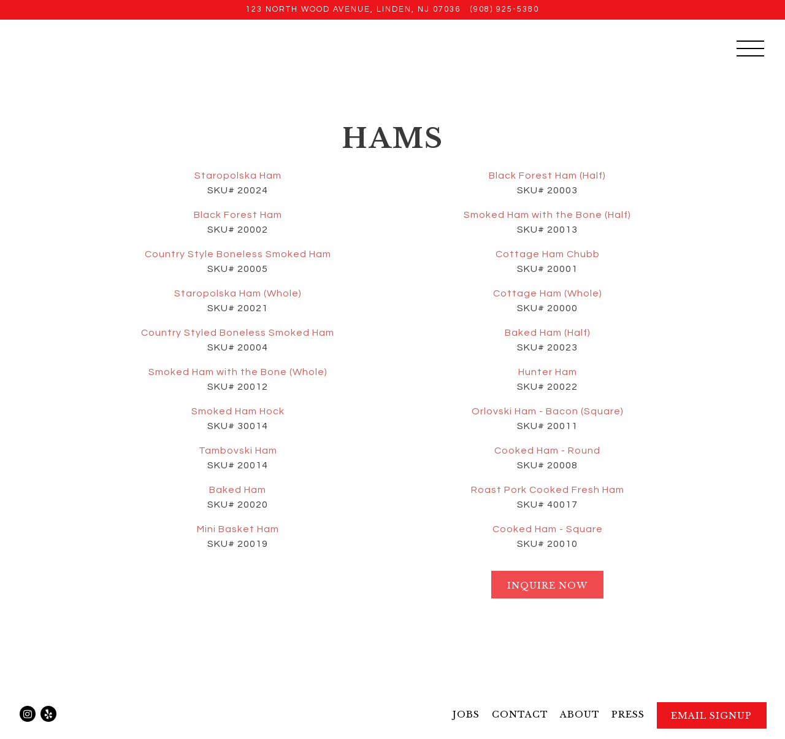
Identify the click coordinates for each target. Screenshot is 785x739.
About (580, 714)
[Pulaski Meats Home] (131, 47)
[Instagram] (28, 714)
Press (628, 714)
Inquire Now (547, 585)
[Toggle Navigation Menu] (750, 48)
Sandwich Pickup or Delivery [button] (598, 49)
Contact (520, 714)
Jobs (466, 714)
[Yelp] (48, 714)
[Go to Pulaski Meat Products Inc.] (353, 9)
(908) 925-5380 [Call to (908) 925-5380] (504, 10)
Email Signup (711, 715)
